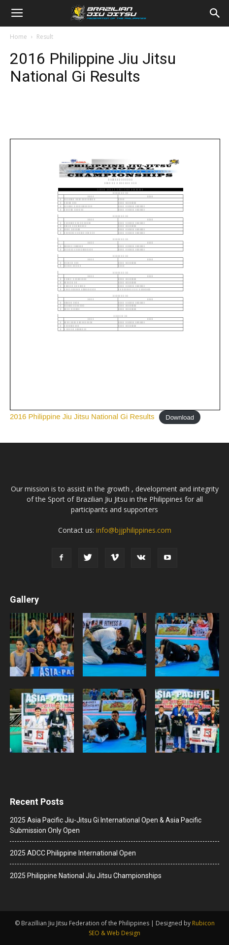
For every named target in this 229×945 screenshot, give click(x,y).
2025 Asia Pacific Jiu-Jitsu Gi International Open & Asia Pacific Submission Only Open (105, 825)
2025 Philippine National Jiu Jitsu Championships (86, 876)
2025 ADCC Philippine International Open (73, 853)
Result (44, 36)
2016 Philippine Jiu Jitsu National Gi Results (82, 416)
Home (18, 36)
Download (179, 417)
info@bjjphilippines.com (133, 530)
